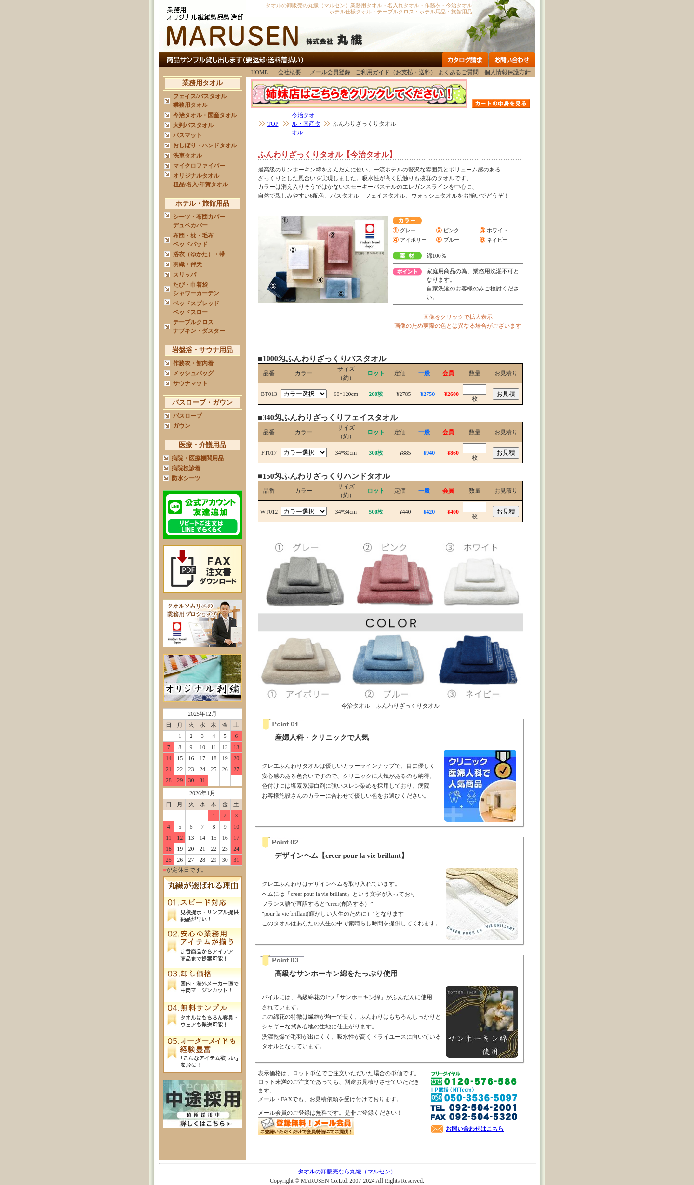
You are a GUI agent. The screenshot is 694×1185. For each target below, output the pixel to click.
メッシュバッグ (193, 373)
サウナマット (190, 383)
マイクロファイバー (199, 165)
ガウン (181, 425)
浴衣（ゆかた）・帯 (199, 254)
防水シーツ (186, 478)
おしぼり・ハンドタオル (205, 145)
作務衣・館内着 (193, 363)
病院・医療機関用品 (198, 458)
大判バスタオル (193, 125)
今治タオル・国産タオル (205, 115)
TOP (272, 123)
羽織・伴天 (187, 264)
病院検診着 (186, 468)
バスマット (187, 135)
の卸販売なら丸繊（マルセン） (347, 1171)
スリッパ (184, 274)
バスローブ (187, 415)
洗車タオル (187, 155)
